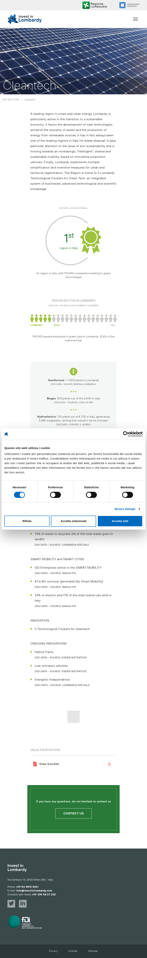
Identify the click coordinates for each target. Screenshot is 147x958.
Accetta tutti (120, 521)
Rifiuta (26, 521)
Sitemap (93, 951)
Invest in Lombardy (17, 868)
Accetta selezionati (73, 521)
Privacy (53, 951)
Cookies (73, 951)
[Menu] (135, 19)
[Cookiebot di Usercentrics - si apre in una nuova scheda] (126, 434)
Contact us (73, 813)
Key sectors (11, 99)
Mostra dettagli (124, 509)
